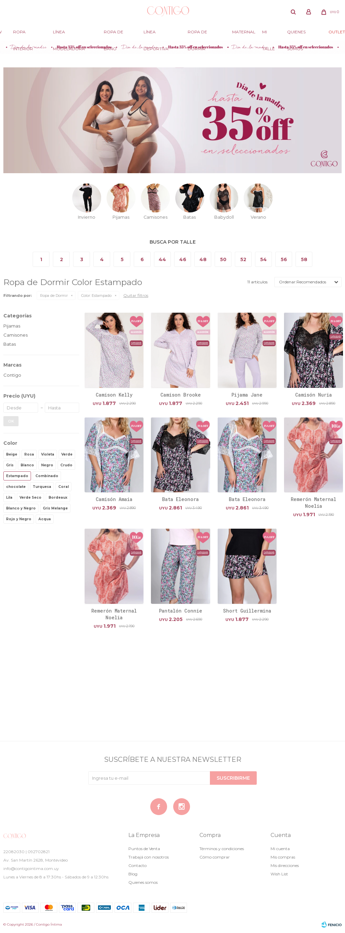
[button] (293, 12)
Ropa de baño (113, 34)
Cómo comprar (214, 857)
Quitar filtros (135, 295)
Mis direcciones (285, 865)
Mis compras (283, 857)
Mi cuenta (280, 848)
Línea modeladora (69, 34)
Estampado (96, 295)
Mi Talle (268, 34)
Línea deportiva (156, 34)
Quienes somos (296, 34)
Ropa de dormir (197, 34)
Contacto (137, 865)
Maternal (243, 31)
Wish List (279, 873)
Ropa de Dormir (54, 295)
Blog (132, 873)
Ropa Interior (23, 34)
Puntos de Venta (144, 848)
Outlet (336, 31)
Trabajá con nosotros (148, 857)
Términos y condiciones (221, 848)
